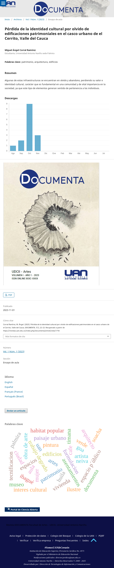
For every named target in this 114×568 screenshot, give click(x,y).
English (9, 382)
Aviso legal (15, 535)
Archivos (18, 19)
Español (9, 386)
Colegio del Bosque (60, 535)
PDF (10, 295)
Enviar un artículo (16, 410)
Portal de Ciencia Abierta (22, 509)
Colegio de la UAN (84, 535)
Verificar (24, 540)
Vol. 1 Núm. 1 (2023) (35, 19)
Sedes (85, 540)
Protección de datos (35, 535)
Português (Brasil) (14, 396)
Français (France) (14, 391)
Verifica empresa (42, 540)
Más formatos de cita (15, 336)
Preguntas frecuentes (66, 540)
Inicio (7, 19)
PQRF (101, 535)
